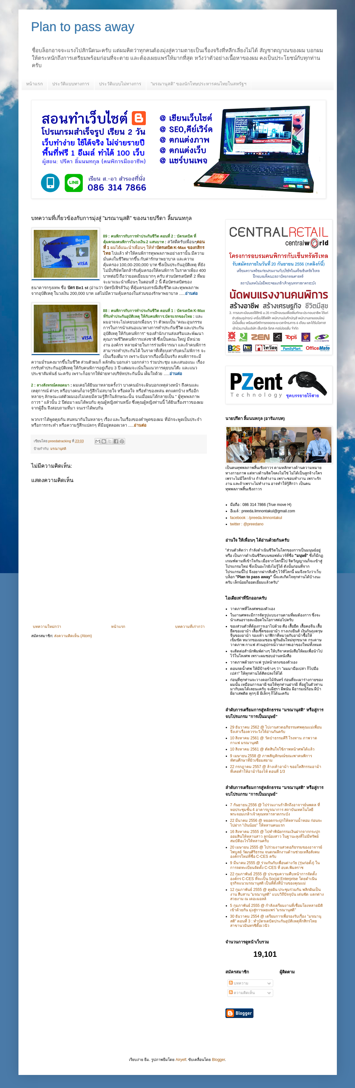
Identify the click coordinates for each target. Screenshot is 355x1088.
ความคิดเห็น (242, 993)
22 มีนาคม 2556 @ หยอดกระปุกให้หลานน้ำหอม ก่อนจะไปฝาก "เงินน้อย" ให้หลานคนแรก (276, 822)
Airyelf (180, 1059)
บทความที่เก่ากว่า (190, 626)
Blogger (218, 1059)
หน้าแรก (34, 83)
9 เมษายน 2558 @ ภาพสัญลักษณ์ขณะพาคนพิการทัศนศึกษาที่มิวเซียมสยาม (271, 758)
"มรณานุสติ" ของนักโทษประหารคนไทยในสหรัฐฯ (199, 83)
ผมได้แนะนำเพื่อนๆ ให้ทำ (154, 247)
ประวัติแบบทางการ (70, 83)
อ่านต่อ (191, 293)
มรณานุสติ (58, 449)
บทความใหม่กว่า (47, 626)
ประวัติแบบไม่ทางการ (120, 83)
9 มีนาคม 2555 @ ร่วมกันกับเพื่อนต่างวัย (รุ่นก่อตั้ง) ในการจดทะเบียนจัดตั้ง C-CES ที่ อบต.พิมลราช (275, 865)
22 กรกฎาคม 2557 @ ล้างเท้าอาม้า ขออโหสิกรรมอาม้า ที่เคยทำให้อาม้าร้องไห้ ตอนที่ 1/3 (276, 768)
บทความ (238, 983)
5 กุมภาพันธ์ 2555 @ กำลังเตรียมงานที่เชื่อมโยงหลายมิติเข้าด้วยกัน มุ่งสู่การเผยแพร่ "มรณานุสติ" (276, 907)
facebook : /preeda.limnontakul (256, 518)
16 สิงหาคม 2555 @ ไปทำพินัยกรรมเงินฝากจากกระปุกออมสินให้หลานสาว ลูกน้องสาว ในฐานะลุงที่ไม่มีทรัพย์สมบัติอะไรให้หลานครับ (275, 836)
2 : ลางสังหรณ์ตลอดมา (50, 385)
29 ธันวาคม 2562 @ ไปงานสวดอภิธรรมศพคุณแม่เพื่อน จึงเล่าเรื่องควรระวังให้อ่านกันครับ (276, 729)
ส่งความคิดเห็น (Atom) (73, 636)
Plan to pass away (83, 27)
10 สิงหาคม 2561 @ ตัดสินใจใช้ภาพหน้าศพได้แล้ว (272, 749)
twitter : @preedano (247, 524)
